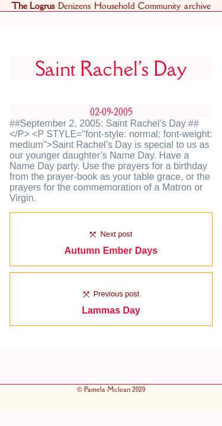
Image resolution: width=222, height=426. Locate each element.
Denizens (74, 5)
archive (197, 5)
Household (114, 5)
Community (159, 5)
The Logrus (32, 5)
